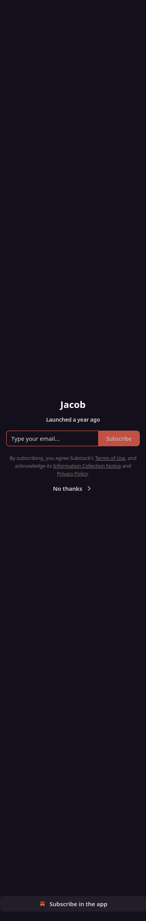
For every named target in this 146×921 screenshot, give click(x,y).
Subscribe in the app (73, 904)
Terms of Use (110, 457)
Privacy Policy (72, 473)
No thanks (73, 488)
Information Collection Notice (87, 465)
